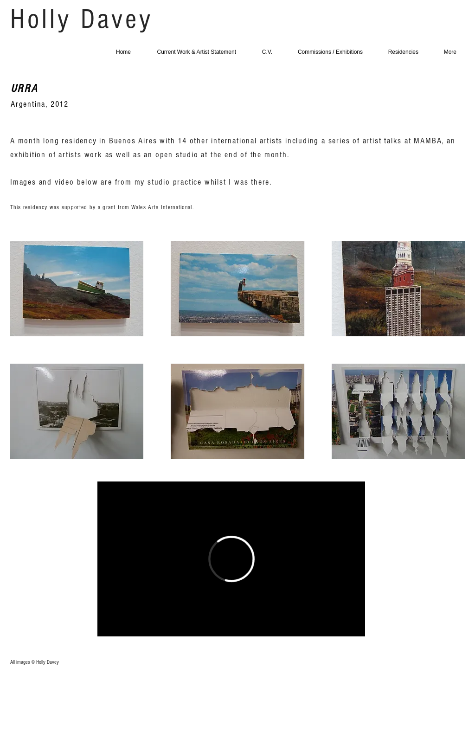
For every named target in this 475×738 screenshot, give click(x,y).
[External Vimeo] (231, 558)
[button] (76, 288)
